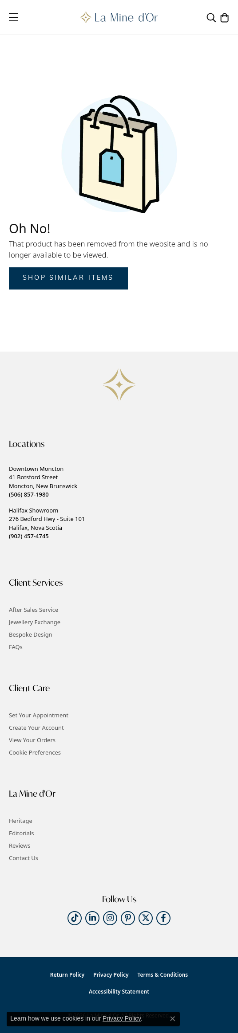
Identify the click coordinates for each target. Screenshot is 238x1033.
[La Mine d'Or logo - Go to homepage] (119, 17)
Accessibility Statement (119, 991)
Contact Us (23, 858)
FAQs (16, 647)
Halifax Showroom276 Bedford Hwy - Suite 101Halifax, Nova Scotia (47, 523)
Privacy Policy (110, 974)
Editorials (21, 833)
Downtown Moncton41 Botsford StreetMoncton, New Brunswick (43, 481)
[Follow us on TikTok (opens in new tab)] (74, 918)
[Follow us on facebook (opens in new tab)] (163, 918)
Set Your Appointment (38, 715)
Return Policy (67, 974)
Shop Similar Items (68, 278)
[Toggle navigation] (13, 17)
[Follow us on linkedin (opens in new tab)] (92, 918)
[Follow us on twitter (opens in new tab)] (146, 918)
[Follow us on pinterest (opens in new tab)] (128, 918)
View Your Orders (32, 740)
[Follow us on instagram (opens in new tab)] (110, 918)
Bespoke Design (30, 634)
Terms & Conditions (163, 974)
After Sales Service (33, 610)
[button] (211, 17)
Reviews (19, 845)
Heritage (20, 821)
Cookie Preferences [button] (35, 752)
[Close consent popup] (172, 1018)
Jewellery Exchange (34, 622)
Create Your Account (36, 728)
